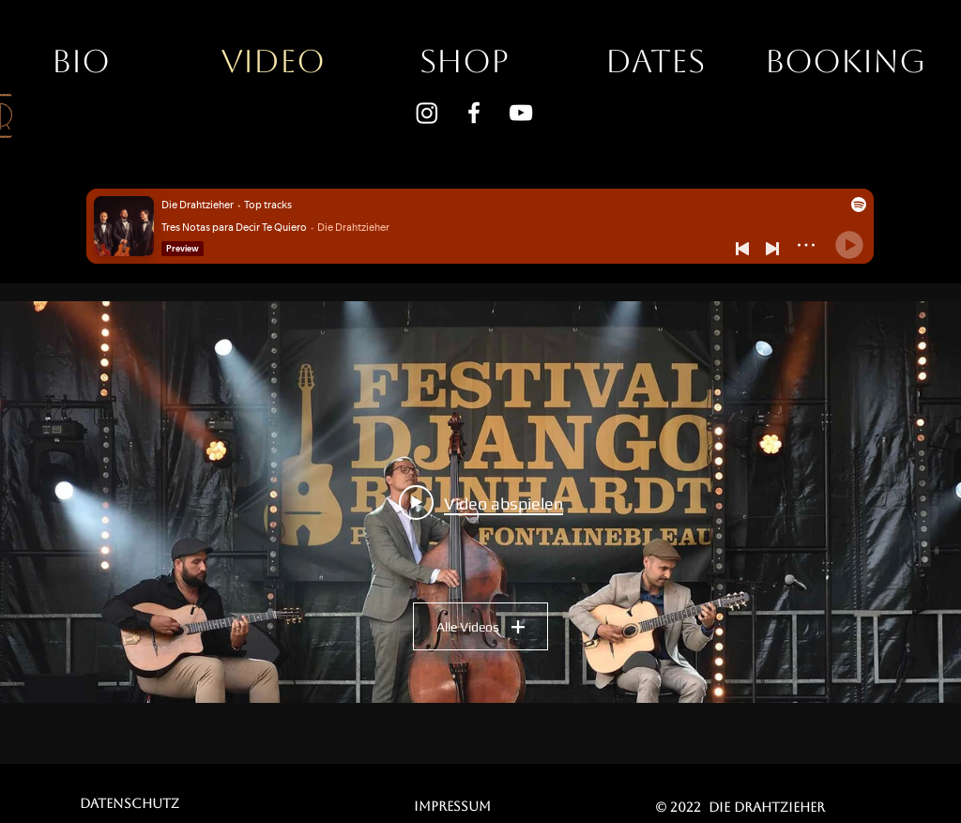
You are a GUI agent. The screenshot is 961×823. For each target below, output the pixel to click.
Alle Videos (480, 626)
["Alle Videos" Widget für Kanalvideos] (480, 502)
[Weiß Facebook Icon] (474, 113)
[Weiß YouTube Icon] (521, 113)
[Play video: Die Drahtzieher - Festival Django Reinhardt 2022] (481, 502)
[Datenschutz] (129, 803)
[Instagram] (427, 113)
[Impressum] (452, 806)
